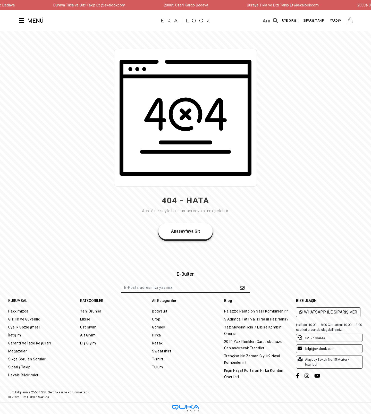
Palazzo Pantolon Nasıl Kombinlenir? (256, 311)
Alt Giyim (88, 335)
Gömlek (158, 327)
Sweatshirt (161, 351)
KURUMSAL (17, 301)
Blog (228, 301)
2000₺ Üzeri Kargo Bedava (194, 5)
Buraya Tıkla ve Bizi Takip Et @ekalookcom (97, 5)
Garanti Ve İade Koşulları (29, 343)
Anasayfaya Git (185, 231)
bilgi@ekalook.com (316, 348)
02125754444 (311, 337)
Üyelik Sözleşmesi (24, 327)
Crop (156, 319)
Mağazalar (17, 351)
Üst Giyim (88, 327)
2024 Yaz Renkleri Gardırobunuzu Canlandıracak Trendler (253, 345)
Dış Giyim (88, 343)
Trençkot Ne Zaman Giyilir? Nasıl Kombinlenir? (252, 359)
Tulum (157, 367)
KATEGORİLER (91, 301)
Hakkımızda (18, 311)
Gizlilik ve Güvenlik (24, 319)
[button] (350, 21)
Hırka (156, 335)
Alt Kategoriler (164, 301)
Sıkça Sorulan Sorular (27, 359)
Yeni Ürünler (91, 311)
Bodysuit (159, 311)
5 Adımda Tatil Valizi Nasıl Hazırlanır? (256, 319)
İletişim (14, 335)
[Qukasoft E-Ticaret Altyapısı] (185, 408)
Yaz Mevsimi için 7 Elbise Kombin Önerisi (253, 330)
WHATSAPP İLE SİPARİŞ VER (328, 312)
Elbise (85, 319)
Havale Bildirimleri (24, 375)
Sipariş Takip (19, 367)
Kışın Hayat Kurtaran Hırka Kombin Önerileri (253, 373)
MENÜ (31, 21)
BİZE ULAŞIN (306, 301)
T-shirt (157, 359)
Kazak (157, 343)
